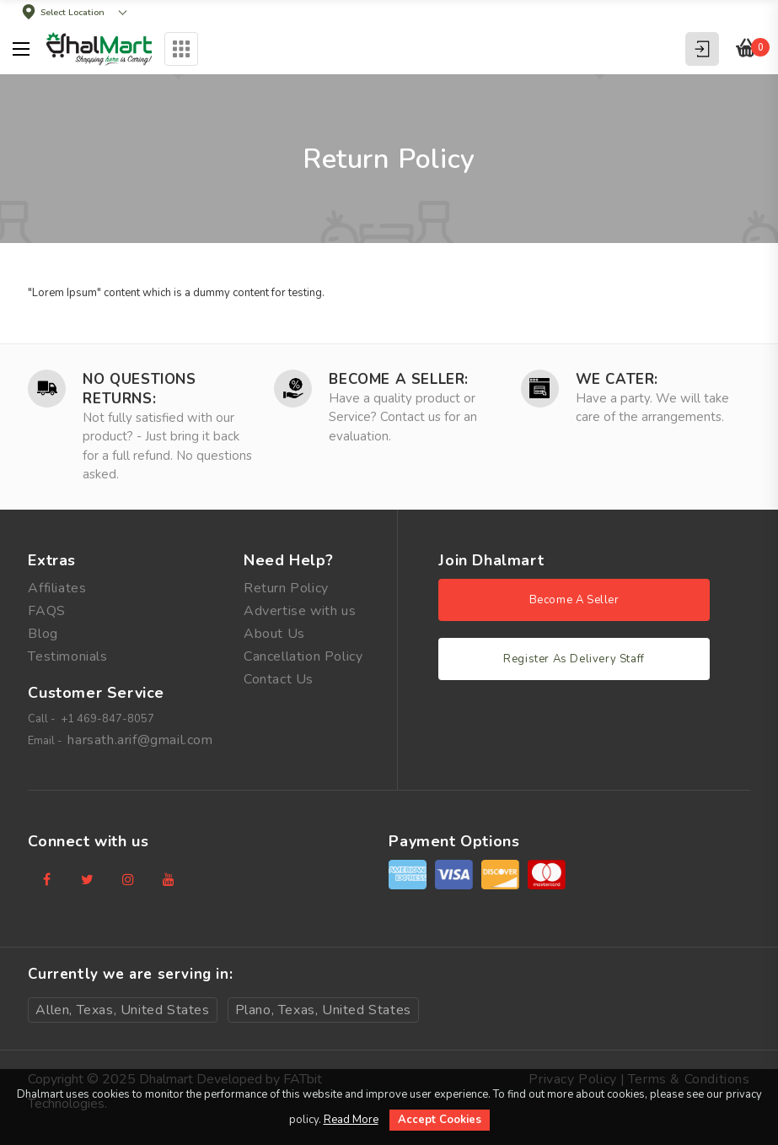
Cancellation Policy (303, 656)
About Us (274, 633)
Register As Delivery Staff (574, 659)
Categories (181, 49)
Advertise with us (300, 611)
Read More (351, 1119)
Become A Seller (574, 600)
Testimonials (67, 656)
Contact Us (279, 679)
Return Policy (286, 588)
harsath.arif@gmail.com (139, 740)
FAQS (46, 611)
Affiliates (57, 588)
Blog (42, 633)
